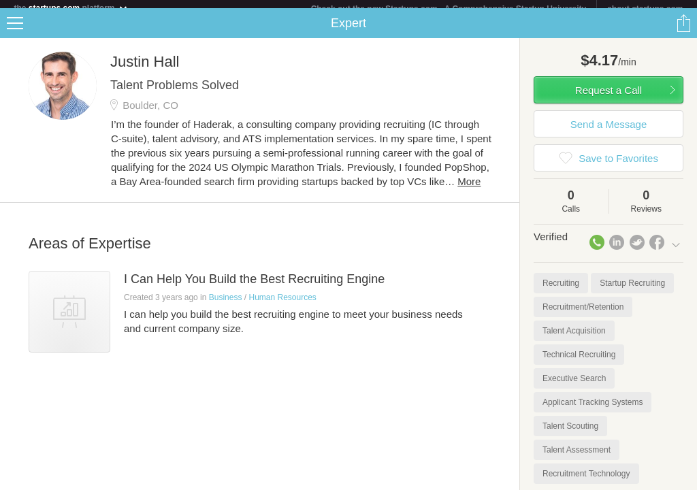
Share (683, 31)
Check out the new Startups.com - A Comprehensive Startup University (449, 9)
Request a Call (608, 98)
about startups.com (645, 9)
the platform (71, 7)
